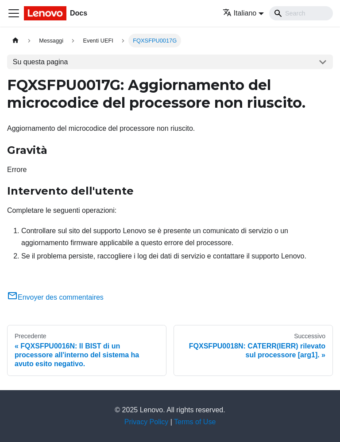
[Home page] (15, 40)
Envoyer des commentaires (55, 297)
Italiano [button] (240, 13)
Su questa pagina (40, 62)
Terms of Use (195, 422)
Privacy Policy (146, 422)
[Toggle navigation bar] (13, 13)
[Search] (301, 13)
